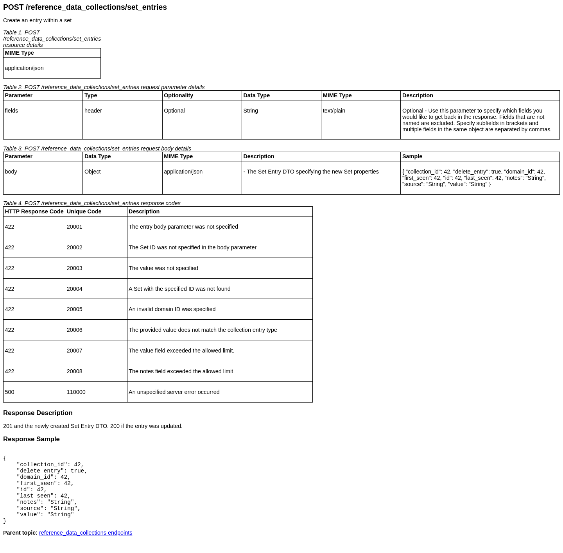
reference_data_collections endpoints (85, 547)
